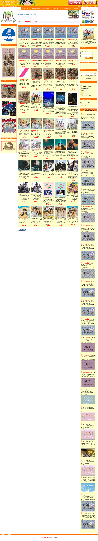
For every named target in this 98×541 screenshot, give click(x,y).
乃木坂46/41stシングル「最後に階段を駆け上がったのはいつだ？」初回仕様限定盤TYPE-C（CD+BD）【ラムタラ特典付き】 (89, 497)
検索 (11, 6)
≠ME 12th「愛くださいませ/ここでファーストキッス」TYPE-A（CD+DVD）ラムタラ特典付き (24, 133)
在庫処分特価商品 (36, 8)
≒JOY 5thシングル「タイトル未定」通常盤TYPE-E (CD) (73, 62)
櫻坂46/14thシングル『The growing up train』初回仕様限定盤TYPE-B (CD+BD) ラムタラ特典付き (61, 154)
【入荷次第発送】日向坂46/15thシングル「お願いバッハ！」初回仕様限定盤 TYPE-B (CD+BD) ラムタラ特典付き (74, 196)
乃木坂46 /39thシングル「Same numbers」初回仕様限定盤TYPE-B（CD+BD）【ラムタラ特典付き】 (36, 221)
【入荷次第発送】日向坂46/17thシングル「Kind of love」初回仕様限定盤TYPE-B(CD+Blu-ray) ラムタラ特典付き (89, 117)
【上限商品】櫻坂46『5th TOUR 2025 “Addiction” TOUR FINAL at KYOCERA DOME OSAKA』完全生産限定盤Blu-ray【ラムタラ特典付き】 (73, 110)
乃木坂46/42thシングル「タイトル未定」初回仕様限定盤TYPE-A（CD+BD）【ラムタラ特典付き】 (24, 42)
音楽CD (56, 8)
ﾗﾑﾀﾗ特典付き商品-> (88, 95)
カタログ (7, 6)
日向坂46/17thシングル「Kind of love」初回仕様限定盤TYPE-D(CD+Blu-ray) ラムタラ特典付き (89, 41)
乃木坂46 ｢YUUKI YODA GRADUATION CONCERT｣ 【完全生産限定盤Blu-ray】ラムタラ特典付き (49, 200)
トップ (2, 6)
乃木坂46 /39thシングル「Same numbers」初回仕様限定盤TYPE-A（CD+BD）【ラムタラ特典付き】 (24, 221)
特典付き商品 (46, 8)
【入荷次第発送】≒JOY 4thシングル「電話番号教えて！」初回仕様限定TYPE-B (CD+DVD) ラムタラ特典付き (61, 132)
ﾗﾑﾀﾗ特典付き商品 (66, 8)
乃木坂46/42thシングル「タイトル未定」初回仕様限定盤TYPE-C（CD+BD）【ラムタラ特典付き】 (49, 42)
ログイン (80, 6)
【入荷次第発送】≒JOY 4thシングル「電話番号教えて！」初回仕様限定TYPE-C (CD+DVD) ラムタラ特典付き (74, 132)
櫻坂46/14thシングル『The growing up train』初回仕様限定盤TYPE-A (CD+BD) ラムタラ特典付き (49, 154)
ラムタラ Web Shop (53, 537)
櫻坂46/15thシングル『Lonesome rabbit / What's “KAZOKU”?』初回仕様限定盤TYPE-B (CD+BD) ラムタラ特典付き (49, 84)
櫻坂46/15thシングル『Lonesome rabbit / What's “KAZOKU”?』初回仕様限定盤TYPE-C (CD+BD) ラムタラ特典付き (61, 84)
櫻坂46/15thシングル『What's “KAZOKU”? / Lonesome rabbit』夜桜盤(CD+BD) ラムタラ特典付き (24, 82)
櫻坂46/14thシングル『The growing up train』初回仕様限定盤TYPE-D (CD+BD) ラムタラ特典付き (24, 174)
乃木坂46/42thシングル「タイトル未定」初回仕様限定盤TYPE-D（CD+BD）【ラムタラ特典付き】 (61, 42)
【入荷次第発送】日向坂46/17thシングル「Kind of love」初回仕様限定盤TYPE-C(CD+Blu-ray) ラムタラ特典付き (89, 173)
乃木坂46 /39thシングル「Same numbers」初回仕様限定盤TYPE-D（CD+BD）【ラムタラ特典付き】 (61, 221)
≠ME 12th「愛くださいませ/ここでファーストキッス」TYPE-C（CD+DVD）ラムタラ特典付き (49, 133)
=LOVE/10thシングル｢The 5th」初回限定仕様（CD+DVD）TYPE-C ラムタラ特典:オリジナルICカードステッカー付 (89, 444)
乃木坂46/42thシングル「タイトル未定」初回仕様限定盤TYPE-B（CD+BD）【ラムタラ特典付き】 (36, 42)
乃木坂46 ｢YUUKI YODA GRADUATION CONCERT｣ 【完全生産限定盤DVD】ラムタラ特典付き (61, 200)
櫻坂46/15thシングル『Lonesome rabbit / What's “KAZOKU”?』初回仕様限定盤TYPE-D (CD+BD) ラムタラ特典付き (74, 84)
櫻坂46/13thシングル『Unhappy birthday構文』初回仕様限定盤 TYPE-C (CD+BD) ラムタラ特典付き (24, 196)
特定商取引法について (87, 102)
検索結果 (15, 6)
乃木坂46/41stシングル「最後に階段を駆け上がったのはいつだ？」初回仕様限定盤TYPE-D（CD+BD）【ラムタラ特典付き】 (89, 516)
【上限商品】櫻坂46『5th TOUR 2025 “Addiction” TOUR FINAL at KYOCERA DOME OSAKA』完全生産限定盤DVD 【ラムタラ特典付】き (61, 111)
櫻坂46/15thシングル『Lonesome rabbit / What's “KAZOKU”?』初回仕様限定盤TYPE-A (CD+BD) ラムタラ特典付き (36, 84)
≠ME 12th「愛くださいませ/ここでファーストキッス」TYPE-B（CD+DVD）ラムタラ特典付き (36, 133)
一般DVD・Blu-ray (26, 8)
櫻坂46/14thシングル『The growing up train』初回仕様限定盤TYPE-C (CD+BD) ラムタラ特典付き (74, 154)
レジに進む (94, 6)
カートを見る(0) (87, 6)
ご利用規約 (84, 105)
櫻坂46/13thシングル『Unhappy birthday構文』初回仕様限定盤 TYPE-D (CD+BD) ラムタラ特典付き (36, 197)
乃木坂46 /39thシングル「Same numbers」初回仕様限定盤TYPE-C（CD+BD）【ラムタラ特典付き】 (49, 221)
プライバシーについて (87, 104)
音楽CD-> (85, 93)
